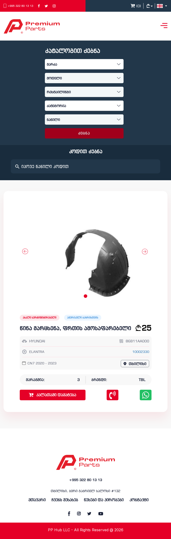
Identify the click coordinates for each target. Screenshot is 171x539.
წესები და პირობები (104, 500)
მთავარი (37, 500)
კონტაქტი (138, 500)
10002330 (140, 352)
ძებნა (84, 133)
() (136, 6)
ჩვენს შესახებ (64, 500)
